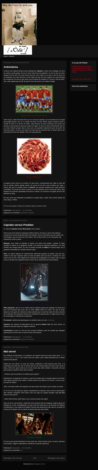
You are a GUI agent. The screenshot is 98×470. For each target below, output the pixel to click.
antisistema (24, 213)
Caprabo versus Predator (19, 224)
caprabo (31, 213)
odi (21, 450)
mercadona (30, 339)
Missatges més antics (56, 458)
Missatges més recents (13, 458)
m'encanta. (51, 320)
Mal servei (10, 351)
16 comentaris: (28, 210)
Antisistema (11, 67)
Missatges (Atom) (39, 464)
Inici (34, 458)
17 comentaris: (28, 337)
